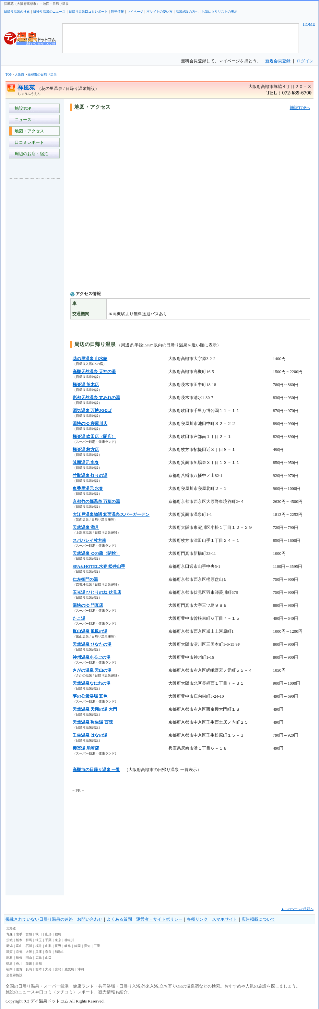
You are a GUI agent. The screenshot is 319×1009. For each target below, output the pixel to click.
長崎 (29, 969)
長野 (58, 946)
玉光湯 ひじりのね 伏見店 (97, 592)
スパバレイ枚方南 (89, 540)
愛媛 (29, 963)
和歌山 (60, 951)
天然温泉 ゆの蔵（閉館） (96, 553)
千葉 (48, 940)
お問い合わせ (89, 919)
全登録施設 (14, 975)
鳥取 (9, 957)
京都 (19, 951)
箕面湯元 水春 (86, 462)
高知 (38, 963)
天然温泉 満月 (86, 527)
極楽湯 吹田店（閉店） (94, 436)
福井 (38, 946)
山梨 (48, 946)
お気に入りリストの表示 (219, 11)
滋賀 (9, 951)
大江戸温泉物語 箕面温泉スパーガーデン (111, 514)
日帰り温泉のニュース (49, 11)
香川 (19, 963)
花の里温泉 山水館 (90, 358)
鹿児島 (69, 969)
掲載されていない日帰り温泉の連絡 (39, 919)
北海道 (11, 928)
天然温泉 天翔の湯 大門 (95, 709)
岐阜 (68, 946)
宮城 (29, 934)
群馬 (29, 940)
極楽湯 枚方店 (86, 449)
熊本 (38, 969)
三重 (97, 946)
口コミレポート (28, 142)
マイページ (135, 11)
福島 (58, 934)
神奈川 (69, 940)
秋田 (38, 934)
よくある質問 (119, 919)
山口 (48, 957)
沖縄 (80, 969)
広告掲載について (258, 919)
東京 (58, 940)
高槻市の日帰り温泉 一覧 (96, 769)
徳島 (9, 963)
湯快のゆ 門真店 (88, 605)
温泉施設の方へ (187, 11)
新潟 (9, 946)
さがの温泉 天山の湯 (92, 670)
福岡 (9, 969)
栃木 (19, 940)
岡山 (29, 957)
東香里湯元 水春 (88, 488)
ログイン (305, 60)
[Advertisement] (35, 280)
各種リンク (197, 919)
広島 (38, 957)
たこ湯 (79, 618)
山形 (48, 934)
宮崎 (58, 969)
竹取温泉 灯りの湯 (90, 475)
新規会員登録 (277, 60)
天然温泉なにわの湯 (92, 683)
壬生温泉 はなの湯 (90, 735)
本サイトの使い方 (159, 11)
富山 (19, 946)
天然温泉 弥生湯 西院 (93, 722)
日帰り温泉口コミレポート (88, 11)
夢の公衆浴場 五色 (90, 696)
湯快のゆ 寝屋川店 (90, 423)
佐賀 (19, 969)
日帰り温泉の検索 (17, 11)
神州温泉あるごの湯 (92, 657)
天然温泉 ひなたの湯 (92, 644)
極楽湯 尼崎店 (86, 748)
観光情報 (117, 11)
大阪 (29, 951)
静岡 (77, 946)
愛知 (87, 946)
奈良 (48, 951)
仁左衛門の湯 (85, 579)
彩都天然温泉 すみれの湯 (96, 397)
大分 (48, 969)
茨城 (9, 940)
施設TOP (21, 108)
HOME (309, 24)
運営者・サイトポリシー (159, 919)
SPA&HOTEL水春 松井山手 (99, 566)
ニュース (21, 119)
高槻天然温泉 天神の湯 (94, 371)
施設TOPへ (300, 107)
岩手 (19, 934)
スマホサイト (224, 919)
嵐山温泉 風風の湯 (90, 631)
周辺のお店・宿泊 (30, 153)
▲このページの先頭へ (297, 909)
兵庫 (38, 951)
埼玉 (38, 940)
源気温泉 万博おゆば (92, 410)
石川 (29, 946)
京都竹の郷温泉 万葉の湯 (96, 501)
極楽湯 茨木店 (86, 384)
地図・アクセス (28, 131)
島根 (19, 957)
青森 (9, 934)
